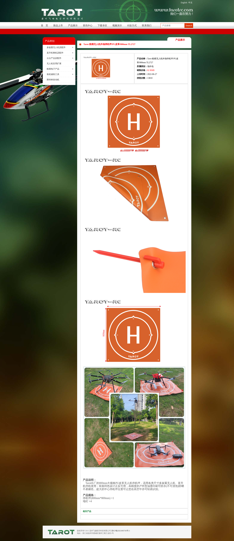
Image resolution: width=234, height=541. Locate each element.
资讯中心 (87, 25)
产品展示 (73, 25)
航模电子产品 (53, 69)
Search (188, 25)
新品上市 (58, 25)
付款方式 (132, 25)
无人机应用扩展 (54, 63)
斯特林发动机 (53, 80)
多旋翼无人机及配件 (56, 47)
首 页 (44, 25)
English (184, 2)
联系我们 (146, 25)
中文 (190, 2)
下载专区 (102, 25)
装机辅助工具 (53, 74)
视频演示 (117, 25)
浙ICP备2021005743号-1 (120, 531)
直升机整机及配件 (55, 53)
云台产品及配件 (54, 58)
